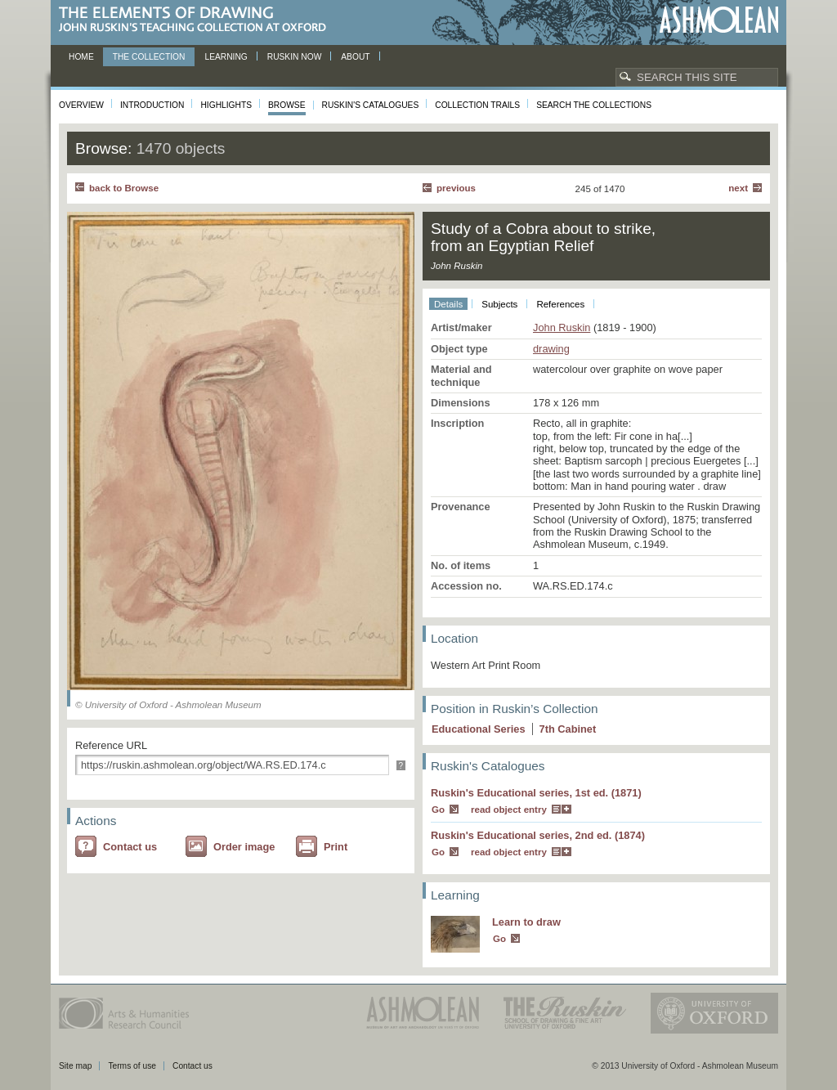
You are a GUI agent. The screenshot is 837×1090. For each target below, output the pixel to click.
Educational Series (479, 729)
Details (448, 304)
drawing (551, 349)
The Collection (149, 56)
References (560, 304)
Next (738, 188)
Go (438, 809)
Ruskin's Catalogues (370, 105)
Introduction (152, 105)
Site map (75, 1065)
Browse (287, 105)
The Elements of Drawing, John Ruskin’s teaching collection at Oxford (197, 20)
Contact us (130, 847)
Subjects (499, 304)
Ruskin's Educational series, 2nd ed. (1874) (538, 835)
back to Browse (124, 188)
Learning (225, 56)
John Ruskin (561, 327)
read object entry (509, 809)
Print (335, 847)
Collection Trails (477, 105)
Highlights (226, 105)
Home (81, 56)
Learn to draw (526, 922)
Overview (81, 105)
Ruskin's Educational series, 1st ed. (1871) (536, 793)
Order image (244, 847)
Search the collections (593, 105)
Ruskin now (294, 56)
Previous (456, 188)
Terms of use (132, 1065)
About (355, 56)
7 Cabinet (568, 729)
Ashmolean (719, 20)
